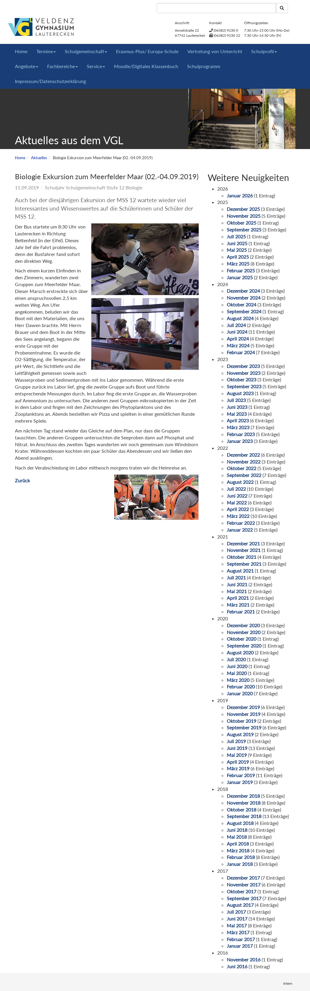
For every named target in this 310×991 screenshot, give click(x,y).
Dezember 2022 (243, 455)
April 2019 (238, 762)
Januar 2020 (240, 693)
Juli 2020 (236, 659)
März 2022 (238, 516)
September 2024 (244, 311)
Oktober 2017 (241, 891)
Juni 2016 (237, 966)
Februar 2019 (241, 775)
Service (96, 66)
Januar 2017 (240, 946)
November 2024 (243, 297)
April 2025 (238, 257)
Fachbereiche (62, 66)
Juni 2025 (237, 243)
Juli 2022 (236, 489)
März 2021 (238, 605)
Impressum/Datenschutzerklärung (50, 81)
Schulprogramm (203, 66)
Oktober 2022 (241, 468)
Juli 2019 (236, 741)
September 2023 (244, 386)
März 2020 (238, 680)
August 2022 (240, 482)
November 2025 (243, 216)
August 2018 (240, 823)
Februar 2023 (241, 434)
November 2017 (243, 884)
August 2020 (240, 652)
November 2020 (243, 632)
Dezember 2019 (243, 707)
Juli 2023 (236, 400)
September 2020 (244, 645)
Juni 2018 (237, 830)
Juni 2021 (237, 584)
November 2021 (243, 550)
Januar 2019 (240, 782)
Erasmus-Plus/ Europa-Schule (147, 51)
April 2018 (238, 843)
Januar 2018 (240, 864)
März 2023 (238, 427)
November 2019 (243, 714)
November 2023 (243, 373)
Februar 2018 (241, 857)
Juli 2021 (236, 577)
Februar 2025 (241, 270)
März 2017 (238, 932)
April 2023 (238, 420)
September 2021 (244, 564)
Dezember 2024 (243, 291)
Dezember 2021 (243, 543)
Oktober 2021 (241, 557)
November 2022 (243, 461)
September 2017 (244, 898)
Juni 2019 (237, 748)
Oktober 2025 (241, 222)
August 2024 (240, 318)
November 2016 (243, 959)
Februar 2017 (241, 939)
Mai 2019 (237, 755)
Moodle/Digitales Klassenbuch (146, 66)
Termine (46, 51)
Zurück (22, 480)
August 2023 (240, 393)
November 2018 (243, 803)
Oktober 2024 (241, 304)
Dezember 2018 (243, 796)
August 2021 (240, 570)
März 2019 (238, 768)
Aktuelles (39, 157)
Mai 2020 (237, 673)
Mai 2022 (237, 502)
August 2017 (240, 905)
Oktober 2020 (241, 639)
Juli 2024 (236, 325)
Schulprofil (264, 51)
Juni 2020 (237, 666)
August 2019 (240, 734)
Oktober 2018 (241, 809)
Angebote (26, 66)
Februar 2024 (241, 352)
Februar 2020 (241, 686)
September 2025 (244, 229)
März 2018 (238, 850)
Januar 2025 (240, 277)
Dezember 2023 (243, 366)
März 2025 (238, 263)
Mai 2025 (237, 250)
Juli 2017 (236, 912)
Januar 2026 (240, 195)
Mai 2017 (237, 925)
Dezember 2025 (243, 209)
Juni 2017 (237, 918)
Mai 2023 (237, 414)
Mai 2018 (237, 837)
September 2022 (244, 475)
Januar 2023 (240, 441)
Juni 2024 (237, 332)
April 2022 (238, 509)
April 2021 (238, 598)
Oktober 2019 (241, 721)
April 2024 (238, 338)
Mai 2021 (237, 591)
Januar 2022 (240, 530)
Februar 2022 (241, 523)
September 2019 (244, 727)
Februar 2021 (241, 611)
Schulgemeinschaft (86, 51)
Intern (287, 983)
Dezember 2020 (243, 625)
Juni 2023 (237, 407)
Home (21, 51)
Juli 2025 (236, 236)
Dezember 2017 (243, 877)
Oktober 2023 (241, 379)
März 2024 (238, 345)
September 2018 (244, 816)
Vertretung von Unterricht (214, 51)
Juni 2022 (237, 495)
